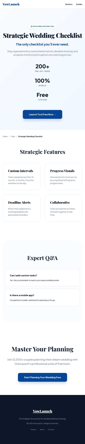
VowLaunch (11, 4)
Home (5, 136)
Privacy (33, 429)
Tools (13, 136)
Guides (79, 4)
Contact (51, 429)
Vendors (68, 4)
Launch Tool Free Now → (42, 114)
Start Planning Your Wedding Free (42, 377)
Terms (42, 429)
